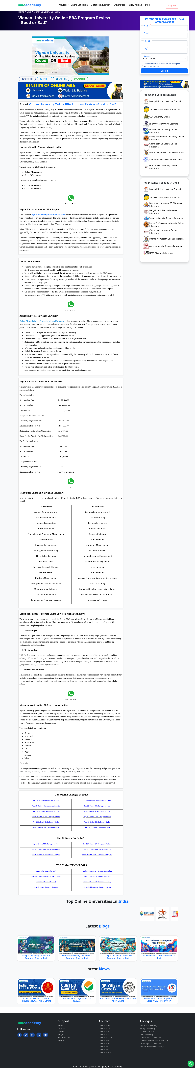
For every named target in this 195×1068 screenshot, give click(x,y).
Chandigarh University (150, 1043)
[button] (19, 1035)
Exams (61, 1040)
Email (147, 33)
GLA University (147, 1031)
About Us (77, 1066)
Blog (29, 11)
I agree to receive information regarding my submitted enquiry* (162, 64)
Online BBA (104, 1040)
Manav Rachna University (152, 1046)
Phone (147, 40)
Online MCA (104, 1028)
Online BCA (104, 1043)
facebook (27, 78)
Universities (119, 4)
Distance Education (100, 4)
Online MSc (104, 1034)
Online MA (104, 1031)
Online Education (79, 4)
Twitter (44, 78)
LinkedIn (61, 78)
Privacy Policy (89, 1066)
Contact (61, 1028)
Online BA (103, 1046)
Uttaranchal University (150, 1037)
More (147, 4)
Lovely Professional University (154, 1040)
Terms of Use (64, 1037)
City (146, 48)
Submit (164, 70)
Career (61, 1031)
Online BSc (104, 1049)
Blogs (60, 1034)
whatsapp (79, 78)
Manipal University (148, 1025)
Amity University (147, 1028)
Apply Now (172, 5)
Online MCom (105, 1037)
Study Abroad (135, 4)
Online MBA (104, 1025)
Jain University (146, 1034)
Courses (63, 4)
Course (148, 55)
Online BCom (105, 1052)
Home (21, 11)
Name (147, 25)
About (61, 1025)
